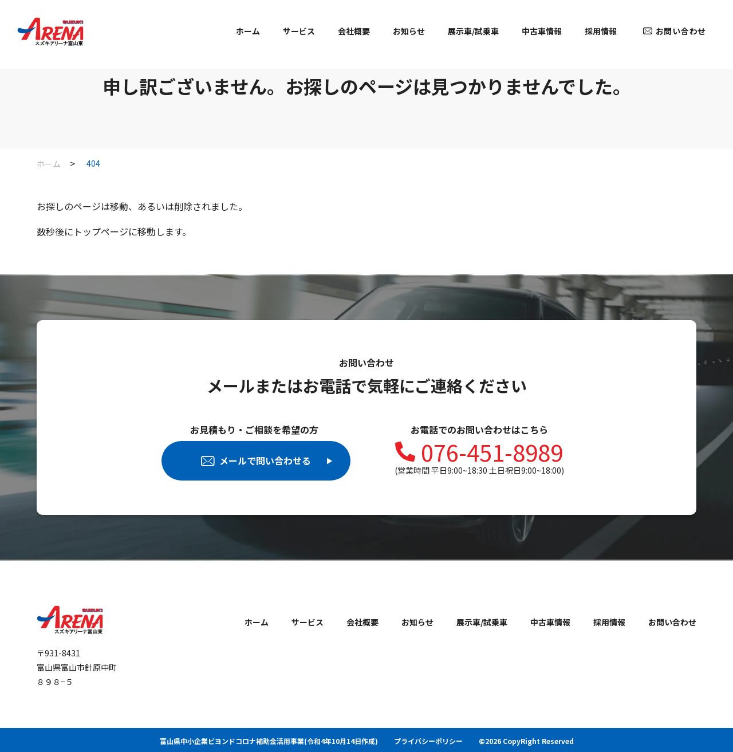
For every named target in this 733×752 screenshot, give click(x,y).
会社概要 (354, 31)
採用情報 (601, 31)
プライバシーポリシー (428, 741)
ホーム (248, 31)
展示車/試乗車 (473, 31)
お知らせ (409, 31)
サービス (299, 31)
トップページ (100, 231)
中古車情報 (542, 31)
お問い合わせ (681, 31)
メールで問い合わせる (266, 460)
